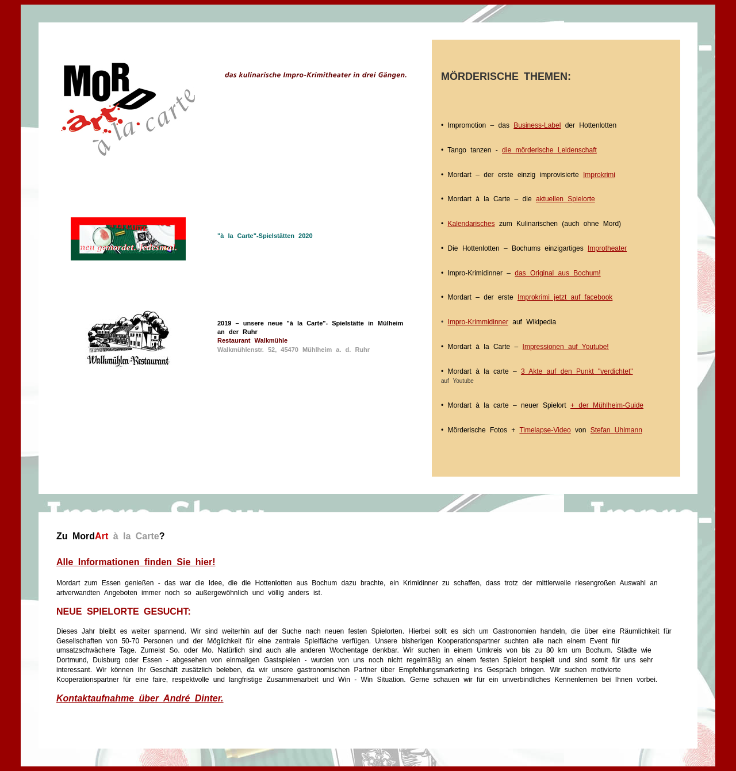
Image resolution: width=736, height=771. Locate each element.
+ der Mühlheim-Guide (606, 405)
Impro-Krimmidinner (478, 322)
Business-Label (537, 125)
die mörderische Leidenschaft (549, 150)
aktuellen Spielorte (565, 199)
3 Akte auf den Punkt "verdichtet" (577, 371)
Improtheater (607, 248)
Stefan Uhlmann (616, 430)
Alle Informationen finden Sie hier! (135, 562)
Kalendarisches (471, 224)
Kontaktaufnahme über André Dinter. (140, 698)
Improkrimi (599, 175)
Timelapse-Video (544, 430)
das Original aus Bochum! (557, 273)
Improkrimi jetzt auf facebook (565, 297)
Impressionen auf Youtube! (566, 347)
